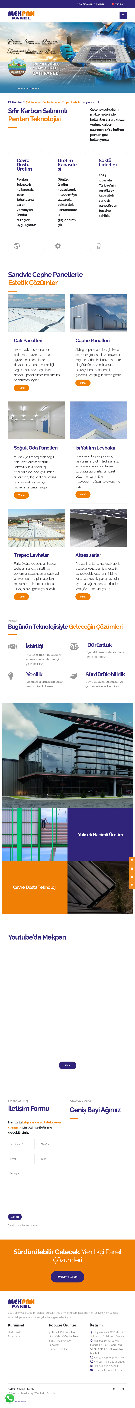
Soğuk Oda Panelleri (60, 1340)
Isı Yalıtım (54, 1344)
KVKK (30, 1388)
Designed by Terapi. (17, 1401)
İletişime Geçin (67, 1276)
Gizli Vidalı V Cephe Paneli (64, 1336)
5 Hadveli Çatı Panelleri (62, 1332)
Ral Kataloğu (84, 4)
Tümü (21, 388)
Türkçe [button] (118, 4)
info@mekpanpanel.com (106, 1370)
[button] (19, 88)
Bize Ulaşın (14, 1336)
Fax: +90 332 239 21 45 (104, 1366)
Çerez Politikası (17, 1388)
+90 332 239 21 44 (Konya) (107, 1357)
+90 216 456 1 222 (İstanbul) (107, 1361)
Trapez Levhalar (58, 1349)
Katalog (99, 4)
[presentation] (35, 1205)
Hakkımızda (14, 1332)
